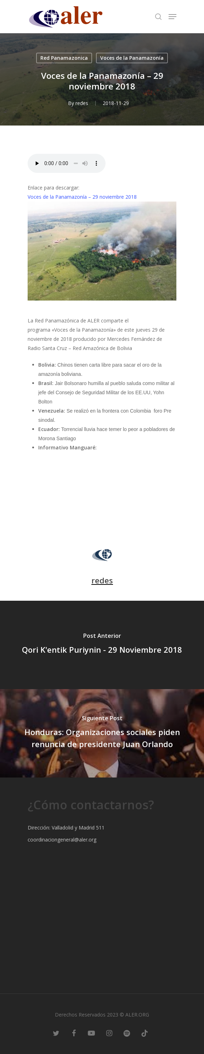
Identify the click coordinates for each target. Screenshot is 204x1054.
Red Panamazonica (64, 57)
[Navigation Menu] (172, 16)
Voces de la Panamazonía (132, 57)
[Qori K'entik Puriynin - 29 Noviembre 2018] (102, 645)
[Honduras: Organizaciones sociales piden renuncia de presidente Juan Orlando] (102, 733)
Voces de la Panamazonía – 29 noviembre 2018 (82, 196)
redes (81, 103)
